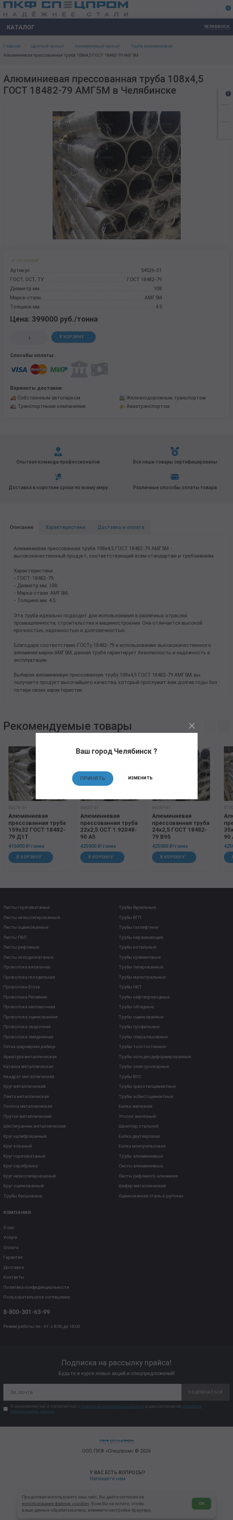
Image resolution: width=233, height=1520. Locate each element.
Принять (92, 778)
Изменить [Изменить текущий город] (140, 778)
